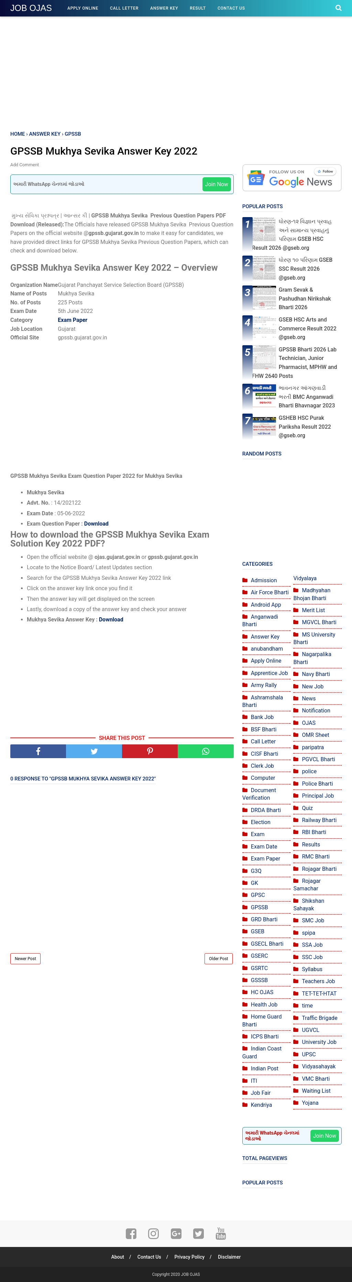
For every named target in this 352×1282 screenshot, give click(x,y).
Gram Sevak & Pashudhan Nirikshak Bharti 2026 (305, 298)
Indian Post (264, 1068)
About (117, 1257)
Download (96, 523)
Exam (258, 834)
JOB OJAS (31, 8)
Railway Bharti (319, 820)
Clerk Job (262, 766)
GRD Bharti (264, 919)
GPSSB (259, 907)
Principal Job (318, 795)
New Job (312, 686)
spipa (308, 933)
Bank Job (262, 717)
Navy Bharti (316, 674)
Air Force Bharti (270, 592)
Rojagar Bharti (319, 869)
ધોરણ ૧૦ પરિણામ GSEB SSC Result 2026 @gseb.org (306, 269)
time (307, 1005)
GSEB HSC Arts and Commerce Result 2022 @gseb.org (308, 328)
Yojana (310, 1103)
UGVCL (310, 1030)
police (309, 771)
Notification (316, 710)
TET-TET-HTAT (319, 993)
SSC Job (312, 957)
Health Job (264, 1004)
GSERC (259, 956)
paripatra (313, 747)
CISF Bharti (264, 754)
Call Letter (124, 8)
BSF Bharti (264, 729)
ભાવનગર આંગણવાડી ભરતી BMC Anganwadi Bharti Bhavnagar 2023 (307, 397)
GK (254, 883)
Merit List (313, 610)
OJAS (309, 723)
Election (261, 822)
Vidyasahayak (319, 1066)
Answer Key (164, 8)
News (309, 698)
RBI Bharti (314, 832)
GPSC (258, 895)
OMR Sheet (315, 735)
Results (311, 844)
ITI (254, 1081)
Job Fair (261, 1093)
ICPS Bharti (265, 1036)
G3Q (256, 871)
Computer (263, 778)
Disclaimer (229, 1257)
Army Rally (264, 685)
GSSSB (259, 980)
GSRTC (259, 968)
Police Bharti (317, 783)
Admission (264, 580)
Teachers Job (318, 981)
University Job (319, 1042)
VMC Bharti (316, 1079)
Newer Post (25, 958)
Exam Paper (72, 320)
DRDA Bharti (266, 810)
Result (198, 8)
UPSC (309, 1054)
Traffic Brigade (319, 1018)
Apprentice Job (269, 673)
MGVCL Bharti (319, 622)
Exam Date (264, 846)
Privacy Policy (190, 1257)
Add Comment (24, 164)
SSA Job (312, 945)
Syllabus (312, 969)
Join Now (216, 184)
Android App (266, 604)
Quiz (307, 808)
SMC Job (313, 920)
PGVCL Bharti (318, 759)
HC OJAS (262, 992)
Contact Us (231, 8)
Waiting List (316, 1091)
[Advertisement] (176, 72)
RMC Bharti (316, 856)
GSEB (257, 931)
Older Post (218, 958)
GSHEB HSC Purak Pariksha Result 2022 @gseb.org (305, 427)
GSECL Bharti (267, 944)
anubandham (267, 648)
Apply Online (82, 8)
